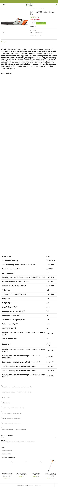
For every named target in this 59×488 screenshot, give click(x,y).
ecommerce (31, 485)
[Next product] (56, 9)
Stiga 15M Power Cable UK (36, 474)
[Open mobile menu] (3, 4)
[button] (11, 461)
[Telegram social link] (40, 35)
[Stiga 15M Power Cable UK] (36, 466)
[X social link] (29, 1)
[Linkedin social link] (39, 35)
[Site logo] (29, 4)
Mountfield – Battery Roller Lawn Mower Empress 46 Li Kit (7, 475)
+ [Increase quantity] (34, 23)
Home (31, 9)
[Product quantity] (33, 23)
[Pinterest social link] (37, 35)
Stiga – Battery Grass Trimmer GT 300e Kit (21, 474)
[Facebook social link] (27, 1)
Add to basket (41, 23)
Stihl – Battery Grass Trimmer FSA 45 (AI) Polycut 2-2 (51, 475)
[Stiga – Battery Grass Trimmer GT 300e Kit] (22, 466)
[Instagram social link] (31, 1)
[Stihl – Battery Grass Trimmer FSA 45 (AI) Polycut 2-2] (51, 466)
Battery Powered (43, 9)
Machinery (36, 9)
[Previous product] (53, 9)
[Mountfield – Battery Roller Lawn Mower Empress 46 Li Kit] (7, 466)
